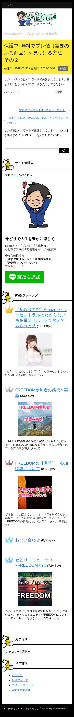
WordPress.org (21, 689)
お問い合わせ (27, 540)
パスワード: (29, 91)
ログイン (17, 675)
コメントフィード (22, 685)
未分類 (63, 68)
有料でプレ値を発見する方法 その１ (42, 110)
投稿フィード (20, 680)
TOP (23, 33)
